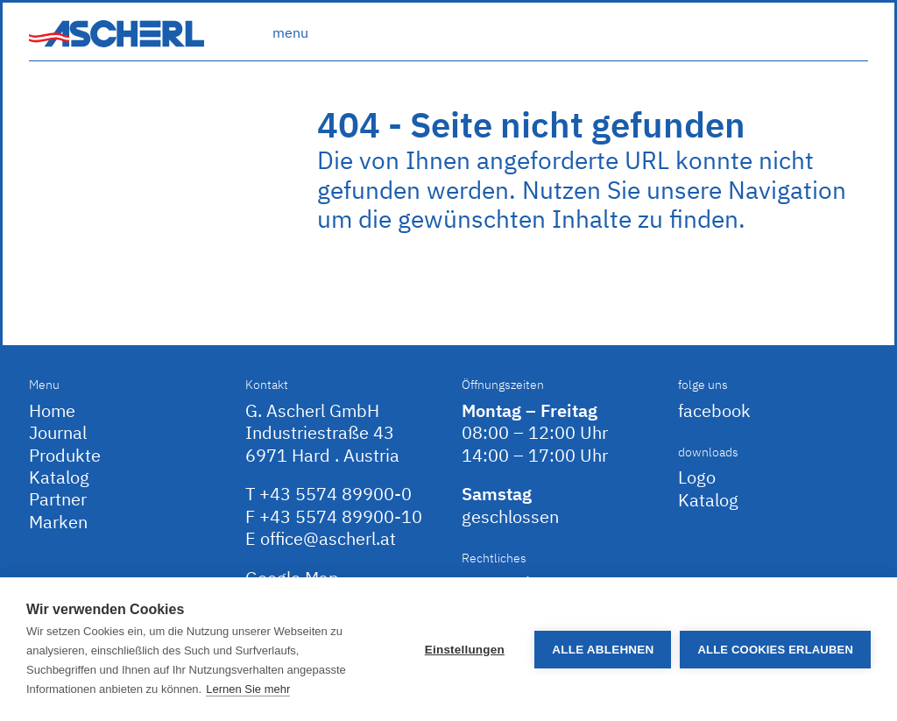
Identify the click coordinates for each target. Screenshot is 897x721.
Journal (58, 432)
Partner (58, 499)
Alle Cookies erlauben (775, 649)
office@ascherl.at (328, 538)
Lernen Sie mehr (248, 689)
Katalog (59, 477)
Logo (697, 477)
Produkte (65, 455)
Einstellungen (465, 649)
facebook (714, 410)
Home (52, 410)
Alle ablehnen (602, 649)
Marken (58, 522)
